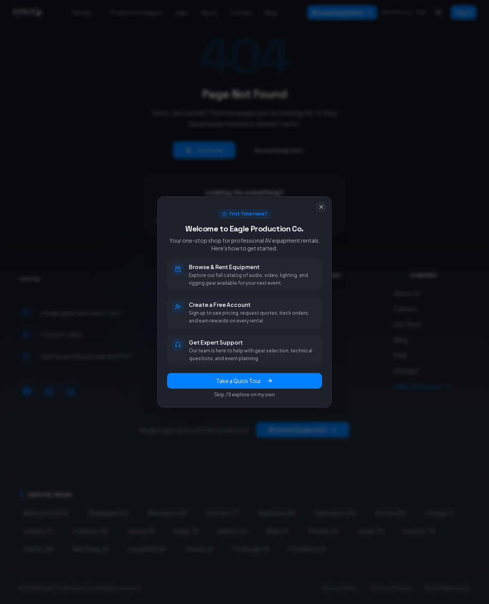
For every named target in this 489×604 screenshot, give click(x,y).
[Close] (321, 206)
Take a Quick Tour (244, 380)
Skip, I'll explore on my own (244, 394)
